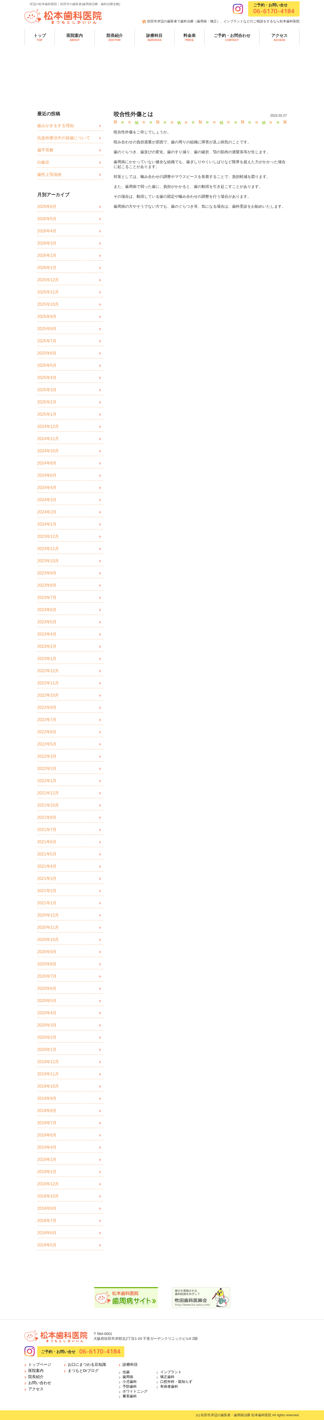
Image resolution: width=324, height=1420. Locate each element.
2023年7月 (47, 597)
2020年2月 (47, 1037)
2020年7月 (47, 976)
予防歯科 (130, 1386)
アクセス (279, 37)
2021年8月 (47, 817)
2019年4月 (47, 1147)
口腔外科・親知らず (176, 1382)
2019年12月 (48, 1062)
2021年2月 (47, 891)
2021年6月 (47, 842)
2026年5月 (47, 219)
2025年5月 (47, 365)
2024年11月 (48, 439)
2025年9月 (47, 316)
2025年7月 (47, 341)
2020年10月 (48, 939)
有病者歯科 (169, 1386)
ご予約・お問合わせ (232, 37)
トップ (40, 37)
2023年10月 (48, 561)
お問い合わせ (39, 1383)
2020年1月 (47, 1049)
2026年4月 (47, 231)
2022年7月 (47, 720)
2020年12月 (48, 915)
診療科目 (154, 37)
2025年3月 (47, 390)
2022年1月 (47, 781)
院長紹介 (114, 37)
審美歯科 (130, 1396)
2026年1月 (47, 267)
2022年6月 (47, 732)
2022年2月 (47, 768)
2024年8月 (47, 463)
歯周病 (128, 1377)
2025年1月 (47, 414)
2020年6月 (47, 988)
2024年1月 (47, 524)
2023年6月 (47, 610)
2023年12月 (48, 536)
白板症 (43, 162)
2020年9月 (47, 952)
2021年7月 (47, 829)
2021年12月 (48, 793)
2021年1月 (47, 903)
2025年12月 (48, 280)
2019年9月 (47, 1098)
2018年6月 (47, 1233)
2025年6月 (47, 353)
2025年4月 (47, 377)
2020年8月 (47, 964)
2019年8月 (47, 1110)
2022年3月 (47, 756)
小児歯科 (130, 1382)
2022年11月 (48, 683)
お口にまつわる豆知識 (87, 1364)
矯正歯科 (167, 1377)
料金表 (189, 37)
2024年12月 (48, 426)
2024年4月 (47, 487)
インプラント (171, 1372)
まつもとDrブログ (83, 1370)
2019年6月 (47, 1135)
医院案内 (74, 37)
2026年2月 (47, 255)
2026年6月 (47, 206)
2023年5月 (47, 622)
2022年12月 (48, 671)
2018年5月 (47, 1245)
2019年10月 (48, 1086)
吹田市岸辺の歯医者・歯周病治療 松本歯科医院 (236, 1415)
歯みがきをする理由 (55, 125)
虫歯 (126, 1372)
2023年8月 (47, 585)
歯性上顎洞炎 (49, 174)
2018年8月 (47, 1208)
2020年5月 (47, 1001)
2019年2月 (47, 1159)
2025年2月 (47, 402)
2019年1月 (47, 1172)
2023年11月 (48, 548)
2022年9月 (47, 707)
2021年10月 (48, 805)
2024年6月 (47, 475)
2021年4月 (47, 866)
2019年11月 (48, 1074)
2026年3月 (47, 243)
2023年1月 (47, 658)
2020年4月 (47, 1013)
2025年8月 (47, 329)
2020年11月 (48, 927)
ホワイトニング (135, 1391)
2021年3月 (47, 878)
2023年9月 (47, 573)
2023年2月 (47, 646)
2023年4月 (47, 634)
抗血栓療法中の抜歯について (63, 138)
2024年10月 (48, 451)
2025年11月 (48, 292)
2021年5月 (47, 854)
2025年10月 (48, 304)
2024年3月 (47, 500)
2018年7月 (47, 1220)
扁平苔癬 (45, 150)
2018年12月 (48, 1184)
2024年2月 (47, 512)
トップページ (39, 1364)
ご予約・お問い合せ (273, 9)
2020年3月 (47, 1025)
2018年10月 (48, 1196)
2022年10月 (48, 695)
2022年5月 (47, 744)
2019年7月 (47, 1123)
